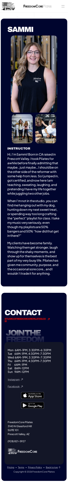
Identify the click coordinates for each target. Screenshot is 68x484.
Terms (21, 467)
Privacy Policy (35, 467)
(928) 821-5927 (17, 444)
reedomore (38, 6)
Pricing (10, 467)
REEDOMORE (27, 455)
